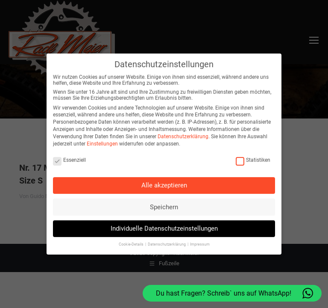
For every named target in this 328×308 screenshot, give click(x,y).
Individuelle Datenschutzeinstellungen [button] (164, 224)
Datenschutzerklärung (183, 132)
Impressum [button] (200, 240)
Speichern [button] (164, 203)
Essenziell (69, 156)
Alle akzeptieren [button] (164, 181)
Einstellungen (102, 139)
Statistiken (253, 156)
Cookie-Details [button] (131, 240)
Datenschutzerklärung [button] (167, 240)
